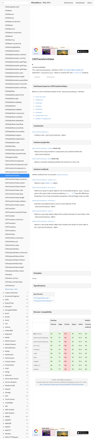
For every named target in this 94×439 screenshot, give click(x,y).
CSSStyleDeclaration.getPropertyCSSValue (17, 62)
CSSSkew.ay (9, 18)
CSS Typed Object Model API (73, 70)
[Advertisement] (61, 27)
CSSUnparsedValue (12, 249)
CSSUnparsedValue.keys (13, 263)
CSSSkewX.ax (10, 29)
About (89, 3)
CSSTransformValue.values (14, 205)
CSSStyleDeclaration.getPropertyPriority (17, 65)
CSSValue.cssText (11, 278)
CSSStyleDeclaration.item (14, 73)
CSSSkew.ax (9, 14)
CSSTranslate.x (10, 223)
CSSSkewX (9, 25)
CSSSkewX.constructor (13, 32)
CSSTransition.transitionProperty (16, 212)
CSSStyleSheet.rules (12, 142)
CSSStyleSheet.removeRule (14, 131)
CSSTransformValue (12, 175)
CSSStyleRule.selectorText (14, 95)
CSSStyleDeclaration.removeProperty (17, 84)
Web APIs (47, 3)
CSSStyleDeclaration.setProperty (16, 87)
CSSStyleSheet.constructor (14, 113)
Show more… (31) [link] (11, 289)
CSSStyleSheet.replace (13, 135)
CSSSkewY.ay (10, 40)
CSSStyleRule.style (11, 98)
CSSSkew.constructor (12, 21)
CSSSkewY (9, 36)
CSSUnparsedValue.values (14, 271)
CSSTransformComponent (14, 161)
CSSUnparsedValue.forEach (15, 260)
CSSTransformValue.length (14, 197)
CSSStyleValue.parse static (14, 150)
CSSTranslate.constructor (14, 219)
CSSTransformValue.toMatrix (15, 201)
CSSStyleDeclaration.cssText (15, 58)
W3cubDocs (36, 3)
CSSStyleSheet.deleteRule (14, 120)
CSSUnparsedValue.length (14, 267)
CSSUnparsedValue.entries (14, 256)
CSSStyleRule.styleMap (13, 102)
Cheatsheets (80, 3)
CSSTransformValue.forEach (15, 186)
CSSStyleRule (10, 91)
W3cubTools (68, 3)
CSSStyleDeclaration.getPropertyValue (17, 69)
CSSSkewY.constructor (13, 43)
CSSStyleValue (10, 146)
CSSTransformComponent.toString (17, 172)
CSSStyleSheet (10, 106)
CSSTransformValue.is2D (14, 190)
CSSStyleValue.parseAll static (15, 153)
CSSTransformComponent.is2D (16, 164)
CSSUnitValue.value (12, 245)
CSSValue (8, 274)
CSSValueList (10, 285)
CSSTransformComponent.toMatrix (17, 168)
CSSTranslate (10, 216)
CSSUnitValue (10, 234)
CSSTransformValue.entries (15, 183)
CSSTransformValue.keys (14, 194)
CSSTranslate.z (10, 230)
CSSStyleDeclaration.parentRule (16, 80)
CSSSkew (8, 10)
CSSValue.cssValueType (13, 282)
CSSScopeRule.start (12, 7)
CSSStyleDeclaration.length (14, 76)
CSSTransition (10, 208)
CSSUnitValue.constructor (14, 238)
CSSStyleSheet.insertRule (14, 124)
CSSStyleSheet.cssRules (13, 117)
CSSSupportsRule (11, 157)
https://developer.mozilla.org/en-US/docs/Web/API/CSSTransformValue (61, 384)
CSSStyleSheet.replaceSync (15, 139)
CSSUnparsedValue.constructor (16, 252)
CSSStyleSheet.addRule (13, 109)
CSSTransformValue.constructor (16, 179)
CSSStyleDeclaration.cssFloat (15, 54)
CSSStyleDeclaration (12, 51)
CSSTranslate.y (10, 227)
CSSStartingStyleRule (12, 47)
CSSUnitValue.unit (11, 241)
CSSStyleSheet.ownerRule (14, 128)
